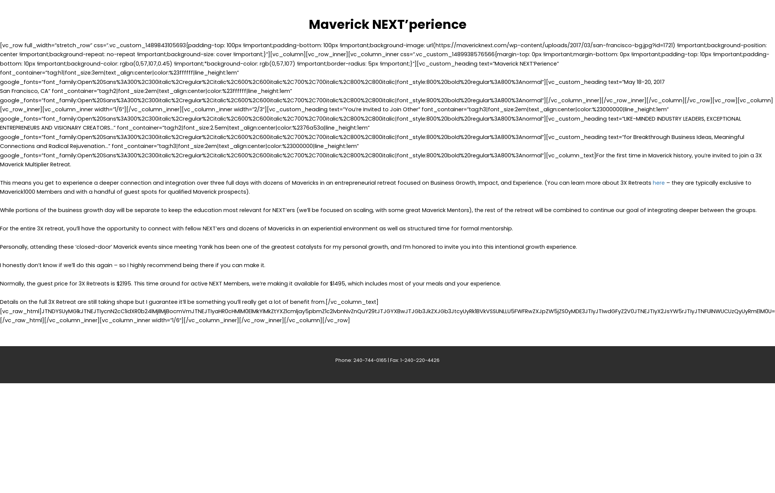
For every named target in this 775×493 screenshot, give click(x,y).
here (659, 183)
